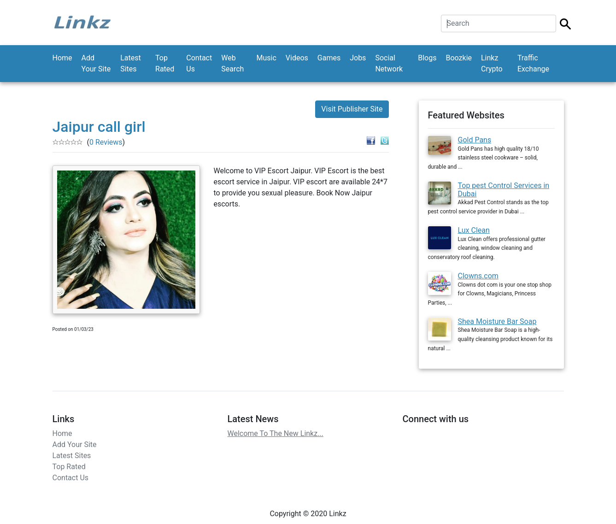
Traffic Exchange (533, 63)
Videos (297, 57)
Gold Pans (475, 139)
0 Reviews (106, 142)
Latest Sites (130, 63)
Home (62, 57)
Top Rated (164, 63)
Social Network (389, 63)
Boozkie (459, 57)
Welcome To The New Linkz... (275, 433)
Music (266, 57)
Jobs (358, 57)
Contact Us (199, 63)
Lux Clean (474, 230)
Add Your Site (96, 63)
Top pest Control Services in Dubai (504, 189)
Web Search (232, 63)
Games (328, 57)
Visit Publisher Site (351, 109)
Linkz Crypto (492, 63)
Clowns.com (478, 275)
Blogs (427, 57)
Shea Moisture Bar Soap (497, 321)
